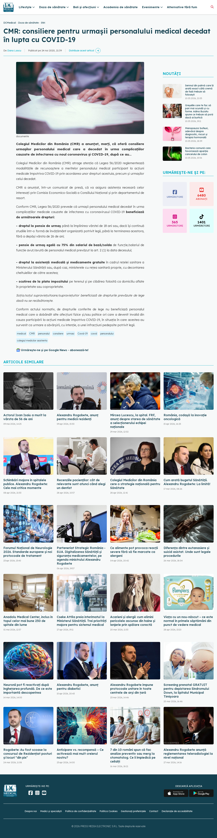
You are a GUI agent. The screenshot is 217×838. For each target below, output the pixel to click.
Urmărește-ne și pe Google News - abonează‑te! (54, 350)
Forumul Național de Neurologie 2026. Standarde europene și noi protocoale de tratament (27, 552)
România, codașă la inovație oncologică (185, 417)
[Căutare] (212, 6)
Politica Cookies (108, 811)
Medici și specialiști (51, 811)
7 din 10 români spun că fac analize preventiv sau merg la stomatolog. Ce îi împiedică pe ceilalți (132, 755)
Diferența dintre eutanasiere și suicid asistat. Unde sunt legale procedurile (187, 552)
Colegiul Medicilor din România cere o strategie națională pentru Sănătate (135, 484)
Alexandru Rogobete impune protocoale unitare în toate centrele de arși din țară (131, 689)
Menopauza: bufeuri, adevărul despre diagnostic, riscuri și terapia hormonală (196, 133)
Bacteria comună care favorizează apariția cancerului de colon (198, 151)
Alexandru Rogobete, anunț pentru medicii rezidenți (77, 417)
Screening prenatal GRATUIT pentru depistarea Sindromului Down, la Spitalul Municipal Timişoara (186, 690)
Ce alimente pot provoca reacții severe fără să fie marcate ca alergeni (134, 552)
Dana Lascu (14, 50)
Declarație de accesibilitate (177, 811)
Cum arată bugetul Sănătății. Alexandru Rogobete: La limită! (187, 482)
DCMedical (9, 22)
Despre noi (31, 811)
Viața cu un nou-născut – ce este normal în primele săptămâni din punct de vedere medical (188, 621)
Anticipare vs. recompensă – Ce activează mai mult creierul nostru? (80, 753)
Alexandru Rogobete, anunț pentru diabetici (77, 687)
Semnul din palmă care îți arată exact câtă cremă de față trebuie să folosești (199, 90)
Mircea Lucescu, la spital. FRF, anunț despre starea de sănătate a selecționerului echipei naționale (135, 421)
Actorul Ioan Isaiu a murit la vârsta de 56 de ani (24, 417)
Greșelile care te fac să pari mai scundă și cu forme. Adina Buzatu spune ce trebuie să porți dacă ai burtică (199, 111)
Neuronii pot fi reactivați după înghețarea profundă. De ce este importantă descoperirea (27, 689)
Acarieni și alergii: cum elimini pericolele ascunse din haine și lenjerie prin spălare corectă (132, 621)
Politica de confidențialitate (80, 811)
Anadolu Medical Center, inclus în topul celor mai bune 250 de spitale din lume (28, 621)
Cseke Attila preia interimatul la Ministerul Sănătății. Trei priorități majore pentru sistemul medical (81, 621)
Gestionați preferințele (133, 811)
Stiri (43, 22)
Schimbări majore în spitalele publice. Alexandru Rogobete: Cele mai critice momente (25, 484)
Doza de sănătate (28, 22)
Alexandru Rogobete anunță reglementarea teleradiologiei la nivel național (188, 753)
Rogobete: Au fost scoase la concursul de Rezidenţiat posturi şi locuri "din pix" (27, 753)
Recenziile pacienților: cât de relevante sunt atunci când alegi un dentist (81, 484)
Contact (153, 811)
